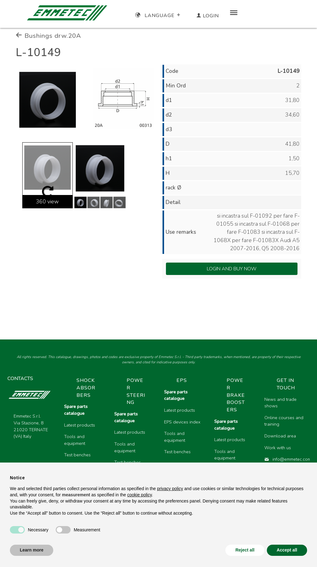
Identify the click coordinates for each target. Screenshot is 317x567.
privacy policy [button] (170, 488)
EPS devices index (182, 422)
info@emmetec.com (284, 459)
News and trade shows (280, 402)
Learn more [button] (31, 549)
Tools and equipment (74, 439)
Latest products (79, 425)
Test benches (77, 455)
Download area (280, 436)
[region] (184, 435)
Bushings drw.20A (48, 35)
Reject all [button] (244, 549)
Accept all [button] (287, 549)
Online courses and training (283, 420)
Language (158, 15)
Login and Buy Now (232, 268)
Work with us (277, 448)
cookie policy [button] (139, 494)
